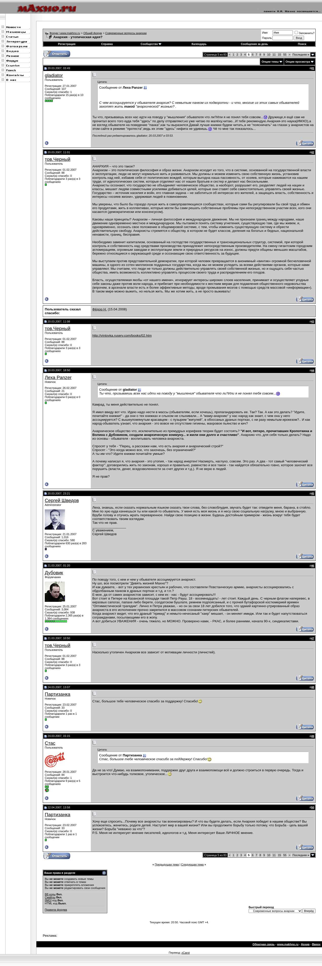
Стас (50, 743)
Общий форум (92, 33)
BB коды (50, 894)
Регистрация (66, 43)
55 (284, 54)
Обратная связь (263, 944)
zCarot (185, 952)
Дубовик (54, 572)
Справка (107, 43)
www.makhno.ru (287, 944)
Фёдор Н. (99, 309)
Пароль (267, 37)
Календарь (198, 43)
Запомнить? (304, 33)
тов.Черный (57, 159)
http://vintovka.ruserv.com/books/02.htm (122, 335)
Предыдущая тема (167, 864)
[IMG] (48, 900)
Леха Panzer (58, 377)
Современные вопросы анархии (126, 33)
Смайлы (50, 897)
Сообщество (151, 43)
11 (273, 54)
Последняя (301, 54)
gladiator (54, 75)
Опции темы (270, 61)
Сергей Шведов (62, 500)
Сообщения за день (254, 43)
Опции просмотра (298, 61)
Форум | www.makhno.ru (65, 33)
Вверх (316, 944)
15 (279, 54)
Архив (305, 944)
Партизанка (57, 694)
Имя (264, 32)
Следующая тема (192, 864)
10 (268, 54)
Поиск (302, 43)
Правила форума (56, 909)
